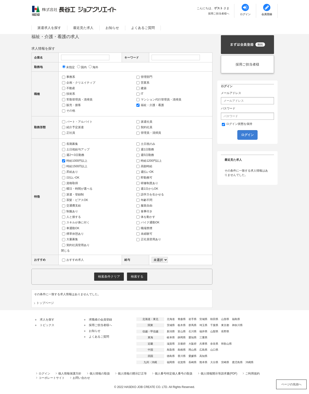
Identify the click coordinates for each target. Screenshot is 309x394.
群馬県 (193, 325)
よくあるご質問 (143, 28)
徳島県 (171, 355)
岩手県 (193, 319)
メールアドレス (231, 93)
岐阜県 (171, 337)
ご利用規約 (252, 373)
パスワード (228, 108)
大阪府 (193, 343)
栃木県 (182, 325)
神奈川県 (237, 325)
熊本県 (203, 362)
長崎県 (193, 362)
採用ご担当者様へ (218, 13)
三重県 (203, 337)
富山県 (182, 331)
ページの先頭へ (291, 384)
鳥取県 (171, 349)
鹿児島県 (237, 362)
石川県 (193, 331)
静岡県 (182, 337)
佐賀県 (182, 362)
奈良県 (214, 343)
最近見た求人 (83, 28)
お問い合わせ (81, 378)
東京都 (225, 325)
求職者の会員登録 (100, 319)
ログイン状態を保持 (237, 124)
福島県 (236, 319)
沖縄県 (249, 362)
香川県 (182, 355)
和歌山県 (226, 343)
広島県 (203, 349)
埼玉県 (203, 325)
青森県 (182, 319)
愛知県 (193, 337)
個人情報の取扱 (100, 373)
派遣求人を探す (49, 28)
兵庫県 (203, 343)
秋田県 (214, 319)
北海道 (171, 319)
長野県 (225, 331)
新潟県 (171, 331)
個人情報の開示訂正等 (132, 373)
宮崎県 (225, 362)
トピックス (47, 325)
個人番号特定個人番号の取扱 (173, 373)
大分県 (214, 362)
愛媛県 (193, 355)
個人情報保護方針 (69, 373)
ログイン (44, 373)
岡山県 (193, 349)
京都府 (182, 343)
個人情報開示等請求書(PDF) (219, 373)
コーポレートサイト (52, 378)
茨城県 (171, 325)
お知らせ (112, 28)
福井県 (203, 331)
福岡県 (171, 362)
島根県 (182, 349)
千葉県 (214, 325)
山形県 (225, 319)
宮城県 (203, 319)
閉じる (65, 250)
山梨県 (214, 331)
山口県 (214, 349)
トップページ (45, 303)
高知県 (203, 355)
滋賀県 (171, 343)
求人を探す (47, 319)
